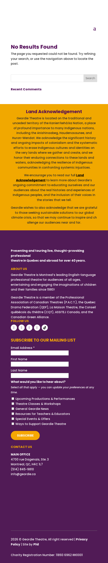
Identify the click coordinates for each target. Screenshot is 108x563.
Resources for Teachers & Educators (42, 414)
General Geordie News (32, 409)
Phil (36, 544)
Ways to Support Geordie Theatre (40, 424)
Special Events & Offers (32, 419)
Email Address (23, 348)
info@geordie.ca (23, 474)
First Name (19, 359)
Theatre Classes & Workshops (38, 404)
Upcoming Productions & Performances (45, 399)
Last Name (19, 370)
